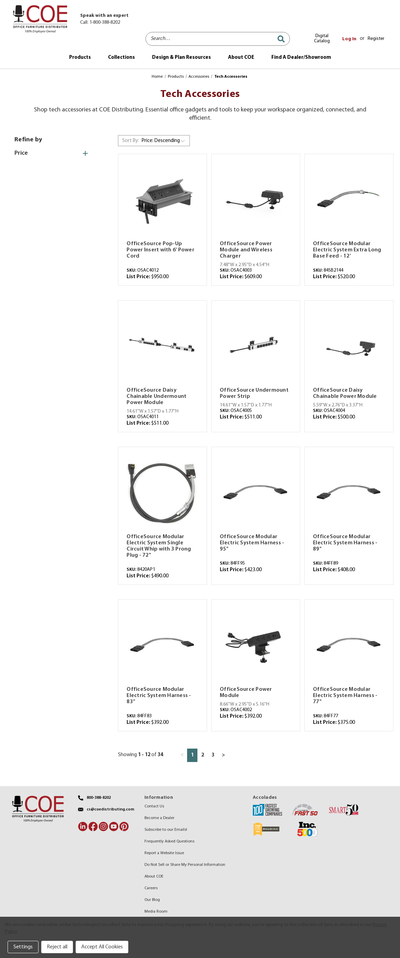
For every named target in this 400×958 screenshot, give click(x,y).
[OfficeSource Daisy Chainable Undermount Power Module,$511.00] (162, 346)
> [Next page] (223, 755)
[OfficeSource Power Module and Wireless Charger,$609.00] (256, 200)
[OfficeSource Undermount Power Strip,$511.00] (256, 346)
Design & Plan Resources (181, 57)
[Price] (55, 153)
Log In (349, 39)
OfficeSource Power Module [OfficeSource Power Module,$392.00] (246, 692)
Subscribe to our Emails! (165, 830)
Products (80, 57)
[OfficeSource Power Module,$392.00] (256, 645)
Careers (151, 888)
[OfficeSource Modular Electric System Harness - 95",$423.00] (256, 493)
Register (376, 38)
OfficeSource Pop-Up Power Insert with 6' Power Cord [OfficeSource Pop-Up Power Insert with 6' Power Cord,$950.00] (160, 250)
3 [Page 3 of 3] (213, 755)
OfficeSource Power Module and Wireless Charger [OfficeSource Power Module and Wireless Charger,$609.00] (246, 250)
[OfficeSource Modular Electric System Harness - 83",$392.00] (162, 645)
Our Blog (152, 900)
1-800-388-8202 (104, 22)
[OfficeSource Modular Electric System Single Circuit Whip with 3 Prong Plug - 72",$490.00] (162, 493)
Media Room (155, 912)
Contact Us (154, 806)
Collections (121, 57)
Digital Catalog (322, 38)
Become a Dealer (159, 818)
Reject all (57, 947)
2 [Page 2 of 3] (202, 755)
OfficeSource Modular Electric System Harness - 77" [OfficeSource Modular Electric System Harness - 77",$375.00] (345, 696)
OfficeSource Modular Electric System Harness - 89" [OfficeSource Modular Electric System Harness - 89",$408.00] (345, 543)
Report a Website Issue (164, 853)
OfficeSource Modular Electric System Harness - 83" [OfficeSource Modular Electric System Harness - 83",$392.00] (159, 696)
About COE (241, 57)
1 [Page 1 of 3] (192, 755)
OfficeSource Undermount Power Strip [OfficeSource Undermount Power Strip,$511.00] (254, 393)
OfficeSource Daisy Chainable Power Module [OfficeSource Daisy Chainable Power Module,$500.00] (345, 393)
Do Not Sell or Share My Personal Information (184, 865)
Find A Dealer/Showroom (301, 57)
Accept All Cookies (102, 947)
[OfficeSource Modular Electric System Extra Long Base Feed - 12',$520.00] (349, 200)
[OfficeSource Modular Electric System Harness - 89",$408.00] (349, 493)
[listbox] (165, 140)
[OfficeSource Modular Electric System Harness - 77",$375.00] (349, 645)
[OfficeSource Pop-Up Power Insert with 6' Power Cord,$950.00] (162, 200)
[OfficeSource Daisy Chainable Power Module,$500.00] (349, 346)
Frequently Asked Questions (169, 841)
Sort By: (130, 140)
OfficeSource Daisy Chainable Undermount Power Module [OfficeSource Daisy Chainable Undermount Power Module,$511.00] (156, 396)
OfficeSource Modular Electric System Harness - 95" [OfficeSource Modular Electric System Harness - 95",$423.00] (252, 543)
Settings (23, 947)
